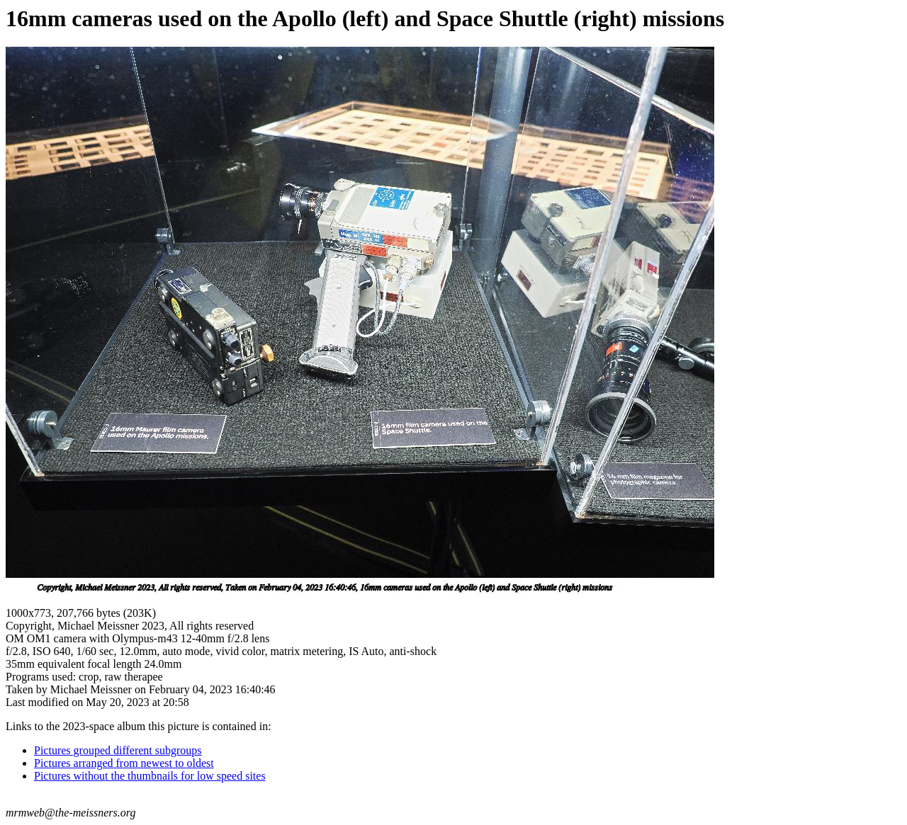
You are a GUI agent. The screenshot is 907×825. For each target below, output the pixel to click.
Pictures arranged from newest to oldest (124, 763)
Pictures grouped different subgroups (118, 750)
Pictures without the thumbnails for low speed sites (150, 776)
